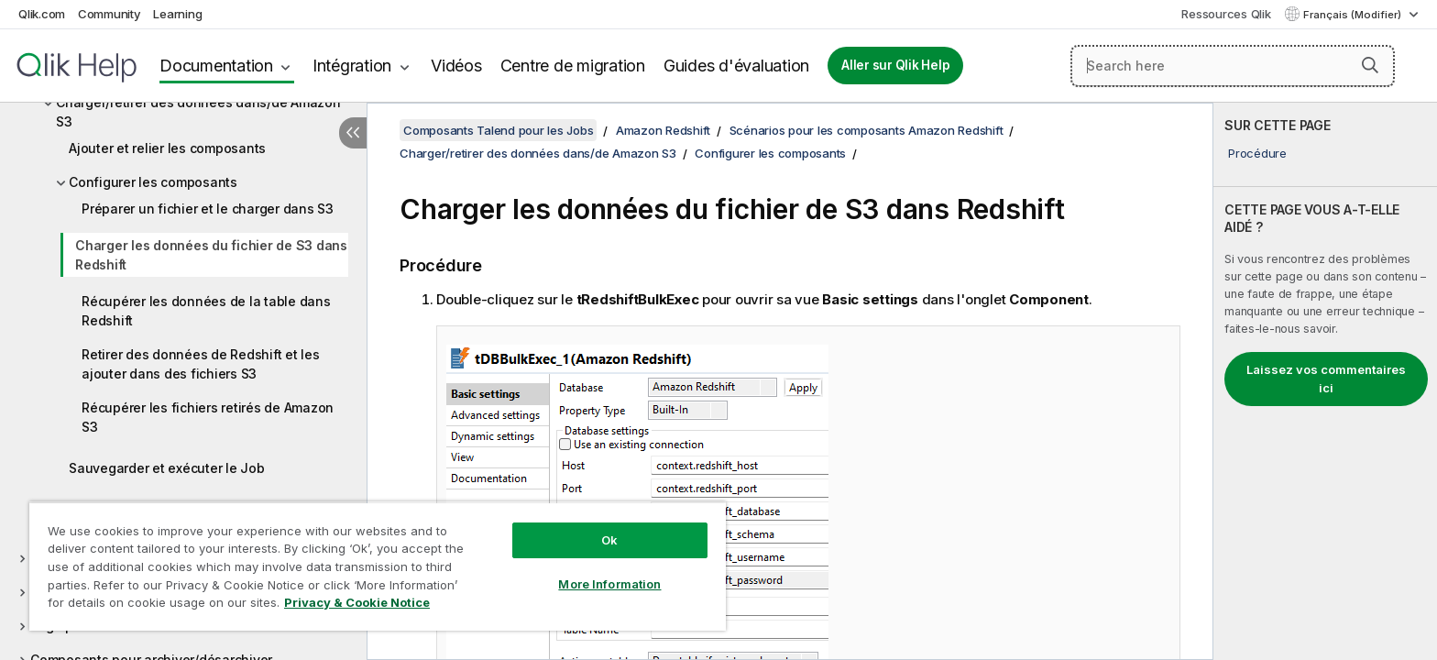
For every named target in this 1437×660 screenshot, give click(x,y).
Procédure (1257, 153)
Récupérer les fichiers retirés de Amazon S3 (208, 417)
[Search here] (1232, 66)
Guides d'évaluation (736, 65)
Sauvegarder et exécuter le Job (167, 468)
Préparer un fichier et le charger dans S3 (208, 208)
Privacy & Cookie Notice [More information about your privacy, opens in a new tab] (357, 602)
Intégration (352, 65)
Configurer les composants (153, 182)
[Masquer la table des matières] (353, 132)
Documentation (216, 65)
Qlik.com (41, 13)
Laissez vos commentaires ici (1326, 378)
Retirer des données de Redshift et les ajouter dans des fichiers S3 (201, 363)
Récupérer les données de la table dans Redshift (206, 310)
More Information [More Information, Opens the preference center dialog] (609, 584)
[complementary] (1325, 381)
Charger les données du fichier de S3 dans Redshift (211, 254)
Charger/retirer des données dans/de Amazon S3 (198, 111)
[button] (1370, 65)
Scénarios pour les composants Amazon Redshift (866, 130)
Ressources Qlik (1225, 13)
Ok (609, 540)
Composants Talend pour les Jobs (498, 130)
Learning (177, 13)
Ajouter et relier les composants (167, 148)
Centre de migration (572, 65)
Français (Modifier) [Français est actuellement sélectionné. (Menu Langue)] (1353, 14)
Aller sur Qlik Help (895, 65)
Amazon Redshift (663, 130)
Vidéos (456, 65)
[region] (377, 566)
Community (109, 13)
